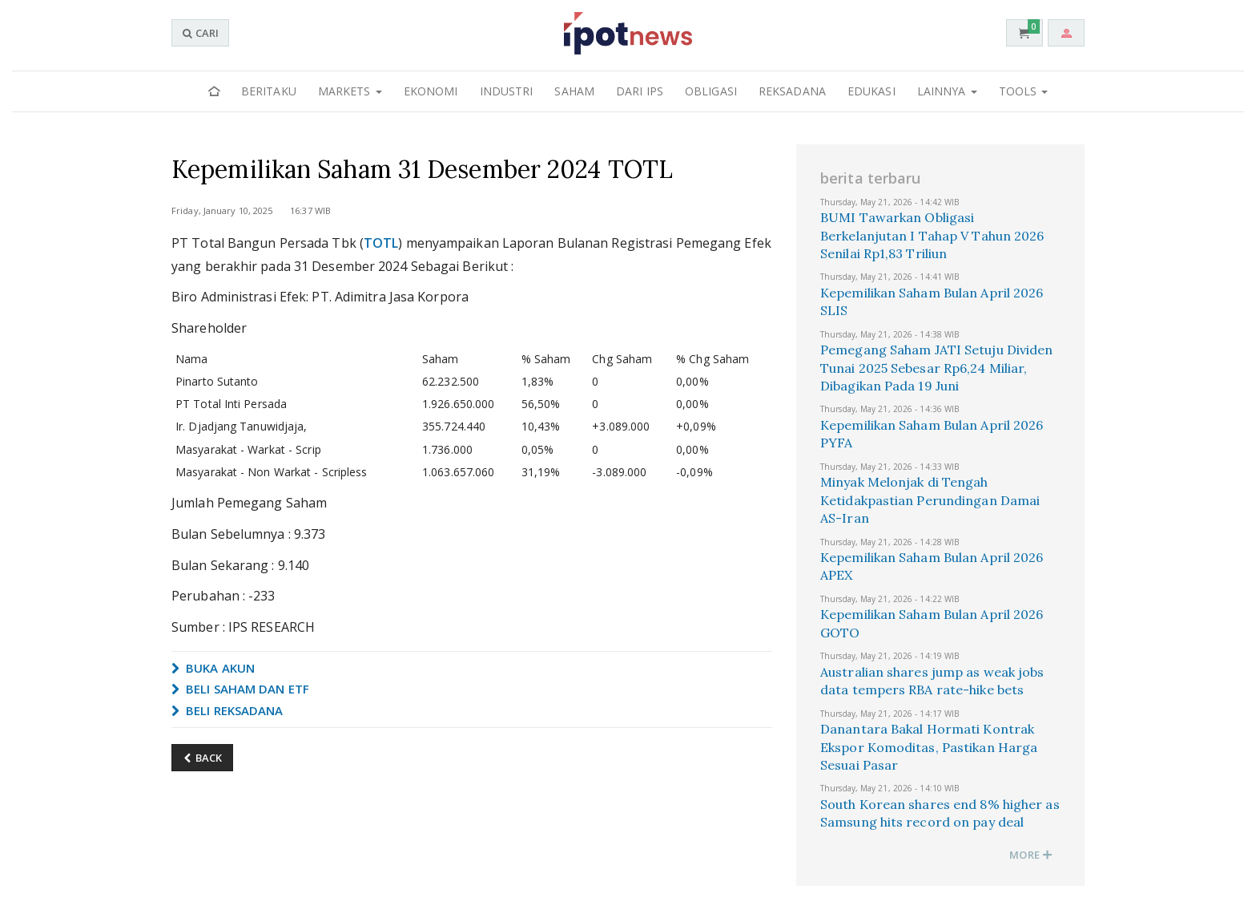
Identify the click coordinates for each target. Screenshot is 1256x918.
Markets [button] (350, 91)
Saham (574, 91)
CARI (200, 33)
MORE (1031, 854)
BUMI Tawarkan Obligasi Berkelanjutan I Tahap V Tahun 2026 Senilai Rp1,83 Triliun (932, 235)
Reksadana (792, 91)
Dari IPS (639, 91)
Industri (506, 91)
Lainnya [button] (947, 91)
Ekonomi (431, 91)
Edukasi (871, 91)
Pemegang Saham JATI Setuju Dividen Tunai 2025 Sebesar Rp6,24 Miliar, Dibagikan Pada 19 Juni (936, 368)
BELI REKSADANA (227, 710)
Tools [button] (1024, 91)
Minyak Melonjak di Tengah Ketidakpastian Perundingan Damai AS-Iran (930, 500)
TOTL (381, 243)
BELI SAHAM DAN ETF (240, 689)
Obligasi (711, 91)
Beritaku (268, 91)
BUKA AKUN (213, 668)
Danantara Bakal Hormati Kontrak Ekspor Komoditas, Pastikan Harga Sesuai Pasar (928, 747)
